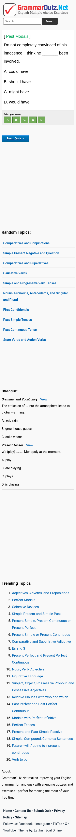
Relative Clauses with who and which (40, 697)
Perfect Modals (23, 600)
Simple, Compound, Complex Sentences (42, 739)
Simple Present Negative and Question (31, 253)
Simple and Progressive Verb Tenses (29, 283)
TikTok (57, 824)
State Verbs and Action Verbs (24, 340)
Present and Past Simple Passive (37, 732)
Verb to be (20, 759)
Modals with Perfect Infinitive (34, 718)
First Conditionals (16, 310)
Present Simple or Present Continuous (41, 634)
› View (42, 399)
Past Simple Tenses (17, 320)
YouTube (9, 830)
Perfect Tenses (23, 725)
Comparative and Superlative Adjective (41, 641)
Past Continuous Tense (20, 330)
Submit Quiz (42, 811)
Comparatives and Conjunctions (26, 243)
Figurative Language (27, 676)
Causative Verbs (15, 273)
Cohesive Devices (25, 607)
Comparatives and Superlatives (25, 263)
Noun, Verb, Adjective (28, 669)
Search (49, 21)
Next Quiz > (15, 138)
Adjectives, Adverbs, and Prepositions (40, 593)
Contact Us (23, 811)
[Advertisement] (38, 185)
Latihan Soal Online (48, 830)
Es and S (18, 648)
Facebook (26, 824)
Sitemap (21, 817)
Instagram (42, 824)
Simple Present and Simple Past (36, 614)
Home (7, 811)
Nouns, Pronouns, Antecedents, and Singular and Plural (35, 296)
